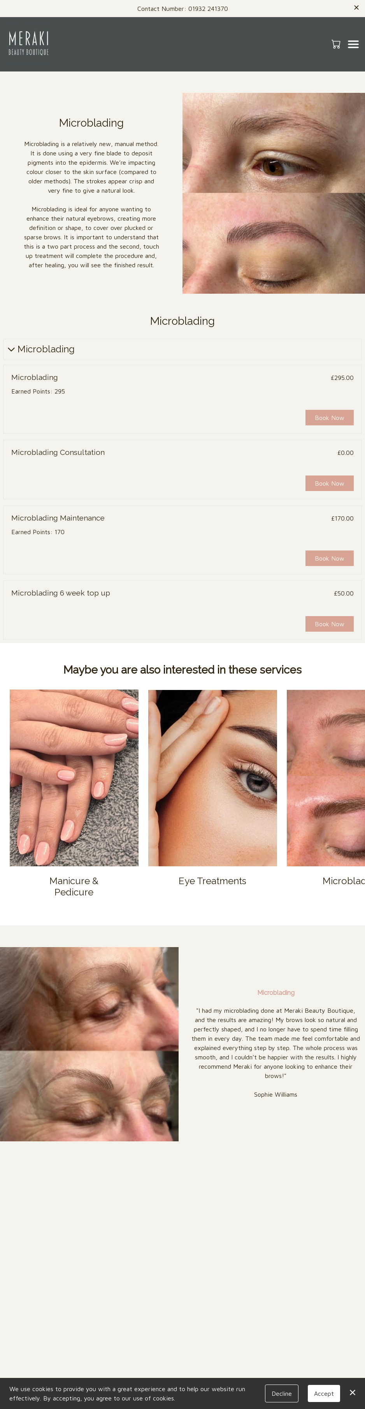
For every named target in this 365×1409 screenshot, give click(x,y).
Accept (324, 1393)
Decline (282, 1393)
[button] (337, 44)
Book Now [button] (329, 417)
